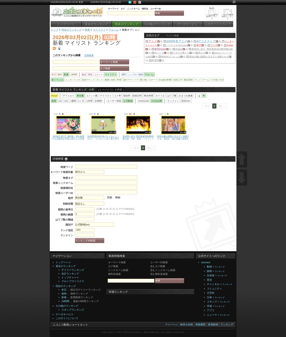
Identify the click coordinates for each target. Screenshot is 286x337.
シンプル (132, 74)
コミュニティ (214, 288)
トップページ (66, 24)
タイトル (160, 95)
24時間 (73, 74)
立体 (209, 297)
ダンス (99, 79)
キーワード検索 (117, 262)
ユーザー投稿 (114, 101)
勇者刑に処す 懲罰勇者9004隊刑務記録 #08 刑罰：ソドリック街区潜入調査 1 (138, 137)
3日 (66, 101)
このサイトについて (218, 24)
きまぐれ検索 (186, 95)
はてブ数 (172, 95)
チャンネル (213, 284)
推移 (140, 74)
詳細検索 (89, 55)
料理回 (155, 60)
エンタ (68, 79)
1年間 (90, 101)
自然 (113, 79)
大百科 (210, 292)
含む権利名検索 (159, 274)
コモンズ (212, 301)
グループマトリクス (72, 281)
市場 (209, 306)
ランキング (220, 267)
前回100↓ (186, 101)
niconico (205, 262)
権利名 (145, 8)
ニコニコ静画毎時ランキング (212, 17)
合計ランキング (70, 273)
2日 (60, 101)
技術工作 (177, 79)
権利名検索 (114, 274)
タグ (123, 8)
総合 (84, 74)
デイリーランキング (72, 269)
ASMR (230, 45)
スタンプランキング (72, 309)
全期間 (98, 101)
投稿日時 (137, 95)
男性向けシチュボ (170, 56)
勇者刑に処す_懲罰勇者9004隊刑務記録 (212, 49)
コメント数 (92, 95)
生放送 (210, 275)
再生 (90, 74)
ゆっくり (159, 52)
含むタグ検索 (157, 266)
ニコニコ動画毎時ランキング (228, 17)
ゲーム (206, 79)
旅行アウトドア (130, 79)
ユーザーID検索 (159, 262)
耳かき (201, 52)
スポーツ (152, 79)
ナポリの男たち (181, 52)
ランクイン (173, 101)
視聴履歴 (200, 324)
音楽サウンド (88, 79)
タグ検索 (113, 266)
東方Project (160, 49)
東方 (199, 45)
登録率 (126, 95)
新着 (63, 297)
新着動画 (213, 324)
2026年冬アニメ (176, 41)
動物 (107, 79)
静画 (209, 271)
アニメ (152, 41)
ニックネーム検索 (118, 270)
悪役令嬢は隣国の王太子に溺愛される (209, 56)
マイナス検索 (172, 35)
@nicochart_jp (151, 332)
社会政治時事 (165, 79)
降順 (117, 197)
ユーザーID (155, 8)
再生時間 (148, 95)
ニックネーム (133, 8)
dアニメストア (205, 41)
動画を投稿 (186, 324)
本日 (53, 74)
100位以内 (143, 101)
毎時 (59, 74)
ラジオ (213, 45)
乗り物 (143, 79)
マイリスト (106, 95)
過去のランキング (96, 24)
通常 (124, 74)
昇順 (109, 197)
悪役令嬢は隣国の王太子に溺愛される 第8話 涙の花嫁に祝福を (173, 137)
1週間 (73, 101)
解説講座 (188, 79)
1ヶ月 (81, 101)
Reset (55, 95)
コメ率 (117, 95)
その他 (214, 79)
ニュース (212, 314)
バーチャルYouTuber (176, 45)
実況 (209, 279)
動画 (209, 266)
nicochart (135, 332)
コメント (98, 74)
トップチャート (70, 277)
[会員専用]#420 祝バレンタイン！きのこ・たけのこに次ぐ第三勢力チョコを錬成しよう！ (103, 137)
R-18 (221, 79)
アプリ (210, 310)
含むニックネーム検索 (162, 270)
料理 (119, 79)
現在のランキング (127, 24)
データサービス (187, 24)
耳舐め (178, 49)
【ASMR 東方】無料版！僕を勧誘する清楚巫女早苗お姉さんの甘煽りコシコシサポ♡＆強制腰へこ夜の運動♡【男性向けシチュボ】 (68, 137)
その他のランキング (157, 24)
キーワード (113, 8)
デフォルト (68, 95)
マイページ (171, 324)
